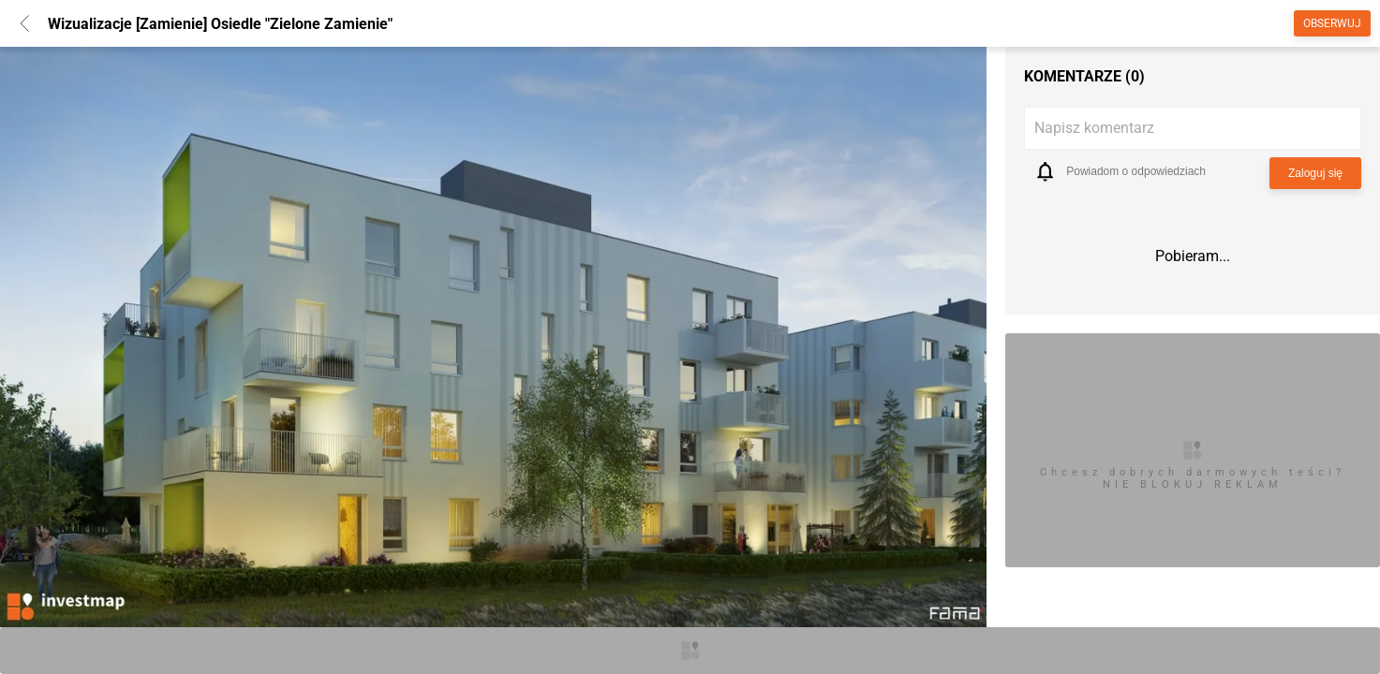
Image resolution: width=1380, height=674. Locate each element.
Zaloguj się (1315, 173)
